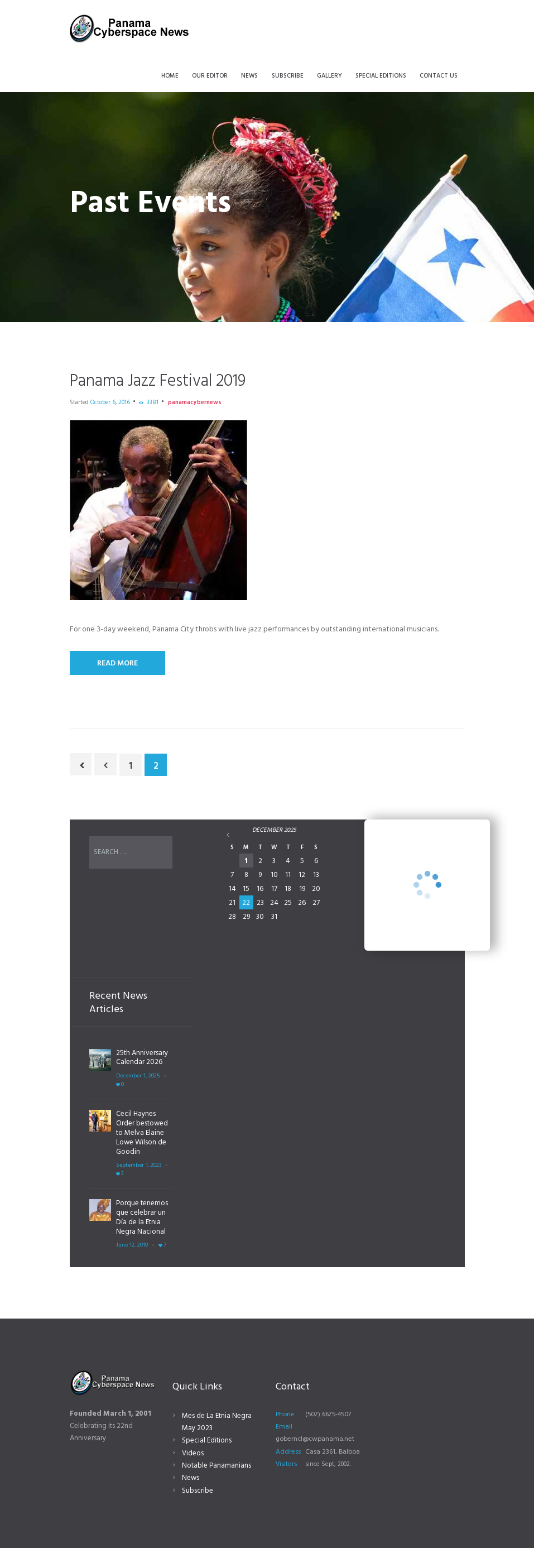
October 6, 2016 (110, 402)
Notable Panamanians (216, 1466)
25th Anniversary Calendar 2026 (142, 1057)
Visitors (286, 1464)
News (190, 1478)
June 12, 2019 (132, 1245)
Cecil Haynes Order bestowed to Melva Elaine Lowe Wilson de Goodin (142, 1133)
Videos (193, 1453)
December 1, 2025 (138, 1076)
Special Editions (207, 1440)
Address (288, 1452)
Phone (285, 1414)
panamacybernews (195, 402)
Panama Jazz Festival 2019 (158, 381)
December (274, 830)
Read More (117, 663)
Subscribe (197, 1491)
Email (284, 1426)
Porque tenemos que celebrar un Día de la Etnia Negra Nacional (142, 1217)
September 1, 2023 (138, 1165)
